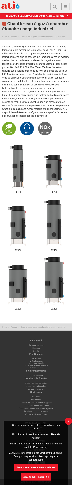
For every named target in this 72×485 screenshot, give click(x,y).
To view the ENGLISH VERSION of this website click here (35, 15)
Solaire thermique (36, 375)
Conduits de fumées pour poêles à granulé (36, 408)
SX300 (18, 250)
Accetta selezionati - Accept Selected (36, 467)
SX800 (54, 308)
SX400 (54, 250)
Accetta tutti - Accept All (36, 477)
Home (4, 36)
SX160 (18, 192)
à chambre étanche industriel (36, 365)
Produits (13, 36)
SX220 (54, 192)
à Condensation (36, 361)
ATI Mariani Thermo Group (36, 414)
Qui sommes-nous (36, 345)
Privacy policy (40, 447)
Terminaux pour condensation (36, 411)
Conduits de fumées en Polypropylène (36, 402)
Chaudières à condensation (36, 383)
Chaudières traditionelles (36, 386)
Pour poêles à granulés (36, 389)
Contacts (36, 348)
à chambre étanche (36, 363)
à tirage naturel (36, 367)
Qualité (36, 351)
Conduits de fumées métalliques (36, 405)
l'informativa (38, 443)
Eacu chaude (36, 399)
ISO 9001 (36, 396)
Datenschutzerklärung (50, 452)
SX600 (18, 308)
